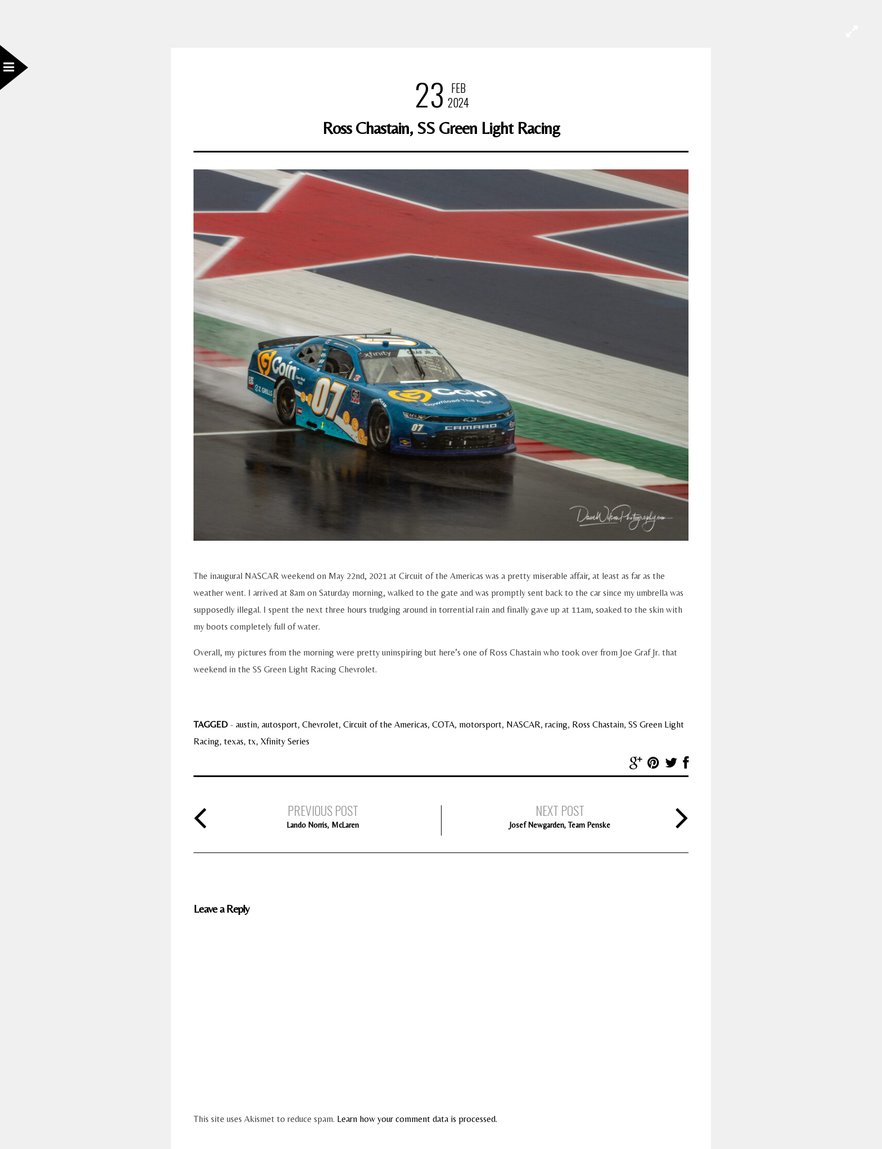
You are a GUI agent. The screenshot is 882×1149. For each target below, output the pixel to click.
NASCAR (523, 724)
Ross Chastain (598, 724)
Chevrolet (320, 724)
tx (252, 741)
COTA (443, 724)
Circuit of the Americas (385, 724)
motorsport (480, 724)
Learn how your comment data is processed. (417, 1119)
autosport (280, 724)
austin (246, 724)
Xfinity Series (284, 741)
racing (556, 724)
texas (234, 741)
